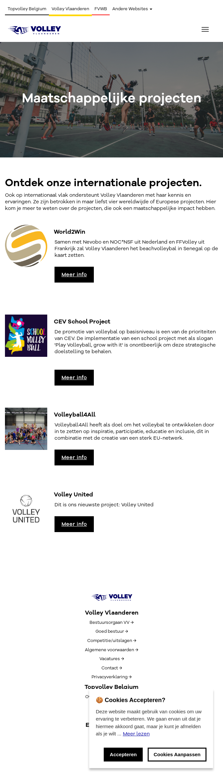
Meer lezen (136, 733)
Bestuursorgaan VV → (111, 623)
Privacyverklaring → (111, 677)
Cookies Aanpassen (177, 754)
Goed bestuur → (111, 631)
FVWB (100, 9)
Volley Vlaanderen (70, 9)
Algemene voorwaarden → (111, 650)
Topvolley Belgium (27, 9)
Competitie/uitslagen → (111, 641)
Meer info (74, 274)
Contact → (111, 668)
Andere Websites (132, 9)
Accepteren (123, 754)
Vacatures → (111, 659)
